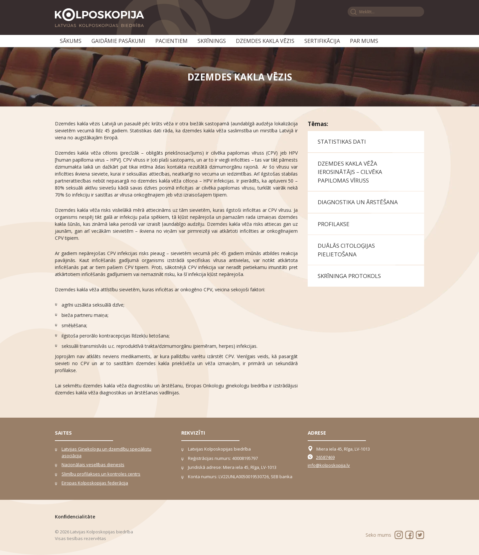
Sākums (70, 41)
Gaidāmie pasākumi (118, 41)
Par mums (364, 41)
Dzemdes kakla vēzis (265, 41)
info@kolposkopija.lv (329, 465)
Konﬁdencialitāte (75, 516)
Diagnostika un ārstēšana (358, 202)
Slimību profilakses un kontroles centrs (101, 474)
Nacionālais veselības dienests (93, 465)
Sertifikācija (322, 41)
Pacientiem (171, 41)
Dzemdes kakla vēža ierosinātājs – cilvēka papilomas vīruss (350, 172)
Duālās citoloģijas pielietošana (346, 250)
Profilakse (334, 224)
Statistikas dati (342, 141)
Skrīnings (212, 41)
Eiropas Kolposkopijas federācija (95, 483)
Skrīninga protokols (349, 276)
